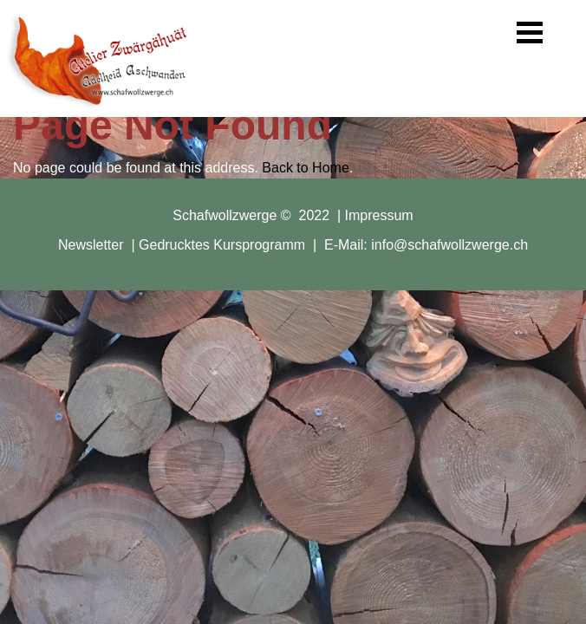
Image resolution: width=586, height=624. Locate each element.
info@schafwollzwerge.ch (449, 244)
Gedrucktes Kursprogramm (222, 244)
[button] (529, 32)
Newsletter (91, 244)
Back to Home (305, 167)
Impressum (379, 215)
